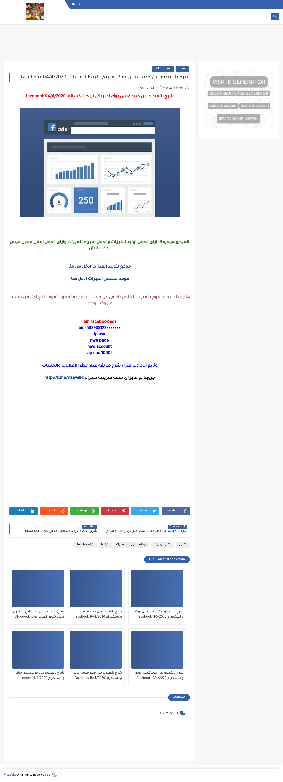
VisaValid (10, 775)
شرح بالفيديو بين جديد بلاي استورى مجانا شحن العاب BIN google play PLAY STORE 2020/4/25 (38, 615)
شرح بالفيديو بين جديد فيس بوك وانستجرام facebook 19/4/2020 (159, 675)
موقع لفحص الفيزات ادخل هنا (100, 279)
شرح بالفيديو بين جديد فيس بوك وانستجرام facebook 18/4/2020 (98, 675)
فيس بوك (163, 69)
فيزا (182, 69)
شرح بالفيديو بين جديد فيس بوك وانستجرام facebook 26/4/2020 (98, 614)
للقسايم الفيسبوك (131, 544)
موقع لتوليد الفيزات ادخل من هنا (99, 267)
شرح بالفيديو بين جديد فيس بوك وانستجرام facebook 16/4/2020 (40, 675)
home (76, 4)
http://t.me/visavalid (64, 378)
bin (104, 544)
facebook (85, 544)
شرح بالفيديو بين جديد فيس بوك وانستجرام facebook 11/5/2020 (159, 614)
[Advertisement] (141, 44)
